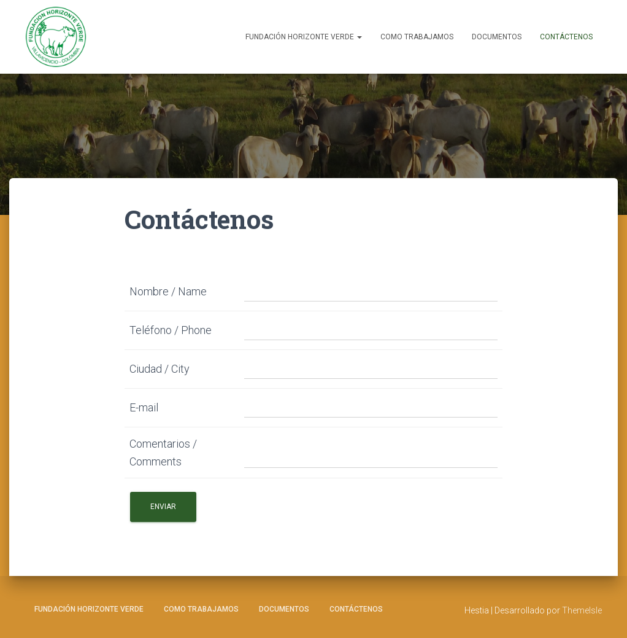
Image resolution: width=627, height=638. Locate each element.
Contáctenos (566, 37)
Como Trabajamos (416, 37)
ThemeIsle (582, 610)
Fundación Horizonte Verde (303, 37)
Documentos (496, 37)
